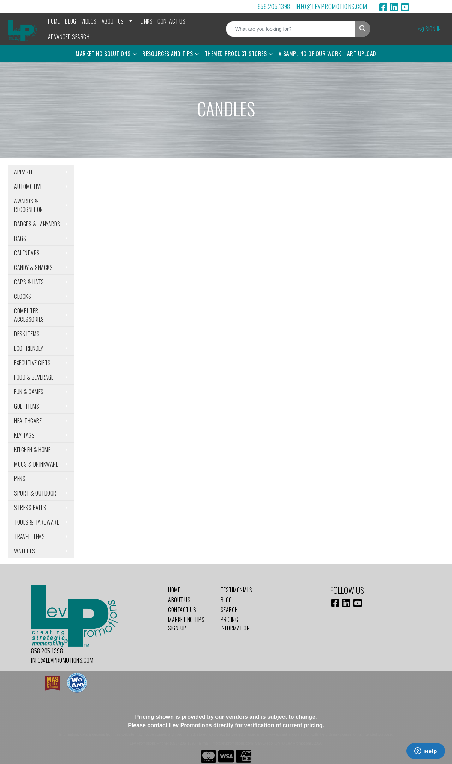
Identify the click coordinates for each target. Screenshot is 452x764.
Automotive (28, 186)
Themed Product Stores (236, 53)
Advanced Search (69, 36)
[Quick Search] (291, 29)
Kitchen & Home (32, 449)
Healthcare (28, 420)
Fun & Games (29, 391)
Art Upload (361, 53)
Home (54, 21)
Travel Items (29, 536)
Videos (89, 21)
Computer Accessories (29, 315)
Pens (19, 478)
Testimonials (236, 590)
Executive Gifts (32, 363)
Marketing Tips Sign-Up (186, 623)
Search (229, 609)
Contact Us (171, 21)
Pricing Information (235, 623)
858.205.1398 (274, 6)
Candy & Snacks (33, 267)
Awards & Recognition (28, 205)
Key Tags (24, 435)
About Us (113, 21)
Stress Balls (30, 507)
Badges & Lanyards (37, 224)
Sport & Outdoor (35, 493)
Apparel (24, 172)
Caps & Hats (29, 282)
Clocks (22, 296)
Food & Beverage (34, 377)
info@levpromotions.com (331, 6)
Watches (24, 551)
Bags (20, 238)
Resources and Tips (167, 53)
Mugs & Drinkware (36, 464)
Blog (70, 21)
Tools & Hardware (36, 522)
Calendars (27, 253)
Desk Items (27, 334)
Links (147, 21)
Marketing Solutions (103, 53)
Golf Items (26, 406)
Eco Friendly (28, 348)
